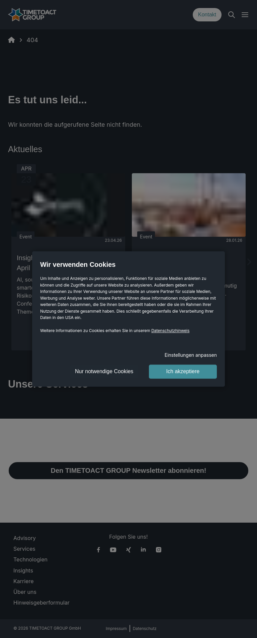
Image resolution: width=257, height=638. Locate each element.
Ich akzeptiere (183, 372)
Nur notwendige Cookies (104, 372)
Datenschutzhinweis (170, 330)
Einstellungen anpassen (191, 355)
